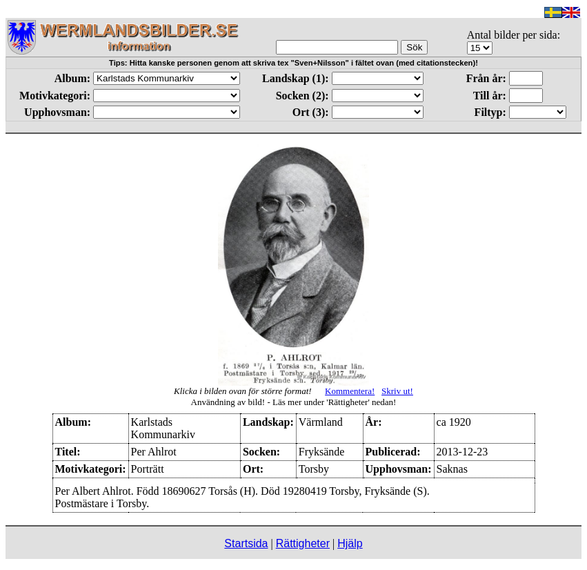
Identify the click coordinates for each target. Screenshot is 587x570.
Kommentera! (350, 391)
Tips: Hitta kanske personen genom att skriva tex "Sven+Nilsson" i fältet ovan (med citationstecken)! (293, 63)
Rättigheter (303, 543)
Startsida (246, 543)
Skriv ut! (397, 391)
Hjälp (349, 543)
